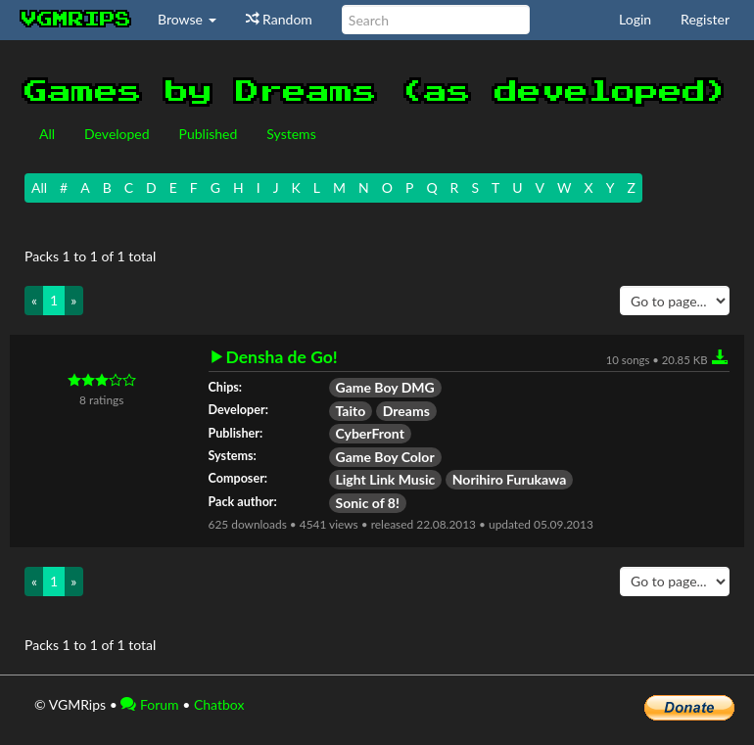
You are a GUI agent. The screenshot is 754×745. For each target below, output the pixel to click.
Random (279, 19)
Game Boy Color (385, 456)
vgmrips (76, 19)
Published (208, 133)
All (47, 133)
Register (705, 19)
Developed (117, 133)
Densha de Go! (282, 357)
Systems (290, 133)
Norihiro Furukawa (509, 479)
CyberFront (370, 433)
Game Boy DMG (385, 387)
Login (635, 19)
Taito (351, 410)
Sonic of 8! (368, 502)
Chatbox (219, 704)
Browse (187, 19)
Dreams (406, 410)
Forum (149, 704)
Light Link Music (386, 479)
